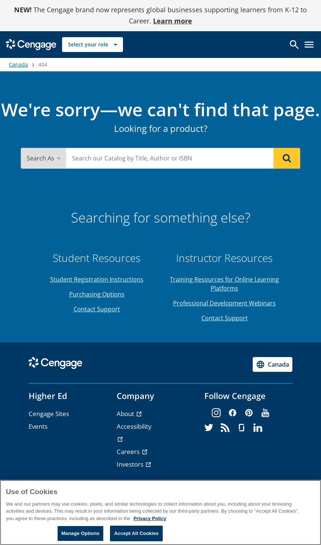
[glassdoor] (241, 428)
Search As (43, 158)
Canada (18, 64)
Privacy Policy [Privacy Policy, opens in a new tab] (149, 518)
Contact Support (97, 309)
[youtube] (265, 413)
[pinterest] (248, 413)
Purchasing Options (96, 294)
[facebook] (232, 413)
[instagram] (216, 413)
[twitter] (208, 428)
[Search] (286, 158)
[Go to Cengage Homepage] (31, 43)
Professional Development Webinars (224, 303)
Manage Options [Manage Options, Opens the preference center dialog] (80, 533)
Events (38, 426)
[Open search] (294, 44)
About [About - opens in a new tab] (126, 413)
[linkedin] (257, 428)
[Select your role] (92, 44)
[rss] (225, 428)
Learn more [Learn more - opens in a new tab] (172, 20)
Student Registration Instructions (96, 279)
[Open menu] (309, 44)
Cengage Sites (49, 413)
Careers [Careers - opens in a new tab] (129, 451)
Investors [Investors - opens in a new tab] (131, 464)
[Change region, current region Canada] (272, 364)
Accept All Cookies (136, 533)
